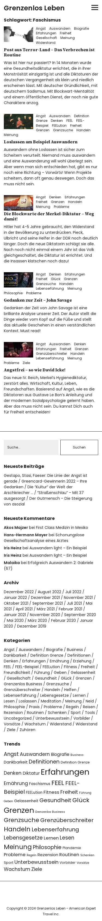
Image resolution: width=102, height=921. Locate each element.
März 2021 (46, 609)
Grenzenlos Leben (34, 8)
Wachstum (35, 724)
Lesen (9, 701)
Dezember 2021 (45, 597)
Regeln (72, 707)
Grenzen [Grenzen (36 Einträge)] (19, 810)
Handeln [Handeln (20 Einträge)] (17, 829)
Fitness (70, 666)
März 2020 (37, 620)
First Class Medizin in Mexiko (62, 527)
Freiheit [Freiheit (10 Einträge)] (69, 792)
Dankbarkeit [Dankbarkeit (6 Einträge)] (16, 762)
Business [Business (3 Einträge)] (77, 755)
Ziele (26, 362)
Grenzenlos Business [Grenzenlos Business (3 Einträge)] (50, 812)
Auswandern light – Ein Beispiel (58, 548)
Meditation (51, 701)
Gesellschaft (46, 37)
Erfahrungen (46, 33)
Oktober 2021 (16, 603)
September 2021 (47, 603)
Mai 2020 (15, 620)
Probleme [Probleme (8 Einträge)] (15, 855)
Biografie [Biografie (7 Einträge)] (60, 754)
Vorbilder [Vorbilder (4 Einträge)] (68, 862)
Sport (76, 712)
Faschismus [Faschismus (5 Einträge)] (39, 783)
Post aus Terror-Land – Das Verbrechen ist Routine (49, 52)
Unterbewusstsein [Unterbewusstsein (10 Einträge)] (36, 862)
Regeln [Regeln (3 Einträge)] (31, 855)
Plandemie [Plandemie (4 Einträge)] (72, 848)
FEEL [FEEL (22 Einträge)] (57, 782)
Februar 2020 (63, 620)
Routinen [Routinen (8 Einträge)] (69, 855)
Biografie (81, 28)
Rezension (13, 712)
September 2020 (80, 614)
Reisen (89, 707)
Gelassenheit (83, 672)
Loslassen (28, 701)
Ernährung (59, 661)
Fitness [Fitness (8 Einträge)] (51, 792)
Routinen (35, 712)
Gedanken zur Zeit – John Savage (38, 300)
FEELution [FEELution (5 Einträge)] (34, 792)
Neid (90, 701)
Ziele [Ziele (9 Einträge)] (36, 869)
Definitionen (79, 655)
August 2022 (49, 592)
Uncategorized (18, 718)
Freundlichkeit (17, 672)
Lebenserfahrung (50, 288)
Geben (60, 672)
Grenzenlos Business (23, 684)
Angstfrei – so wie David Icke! (35, 370)
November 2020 (45, 614)
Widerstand (45, 42)
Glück (55, 279)
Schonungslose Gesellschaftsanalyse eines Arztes (44, 537)
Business (75, 649)
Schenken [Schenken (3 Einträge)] (87, 855)
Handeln (83, 130)
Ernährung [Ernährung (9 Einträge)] (16, 783)
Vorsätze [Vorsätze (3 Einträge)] (83, 863)
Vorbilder (81, 718)
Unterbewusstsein (52, 718)
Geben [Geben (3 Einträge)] (8, 801)
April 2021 (24, 609)
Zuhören (27, 729)
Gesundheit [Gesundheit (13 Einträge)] (55, 800)
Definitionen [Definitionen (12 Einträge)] (44, 761)
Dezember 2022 (19, 592)
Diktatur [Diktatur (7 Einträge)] (31, 773)
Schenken (57, 712)
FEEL (69, 120)
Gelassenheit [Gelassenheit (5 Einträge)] (26, 801)
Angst (41, 28)
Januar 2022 (15, 597)
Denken (57, 120)
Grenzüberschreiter (51, 353)
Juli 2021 (74, 603)
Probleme (61, 206)
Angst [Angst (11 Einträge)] (11, 754)
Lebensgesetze (54, 695)
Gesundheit (46, 678)
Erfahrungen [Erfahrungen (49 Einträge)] (65, 771)
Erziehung (82, 661)
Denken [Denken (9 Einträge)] (12, 773)
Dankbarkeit (15, 655)
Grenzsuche (63, 130)
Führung (42, 672)
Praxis (34, 707)
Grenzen (43, 130)
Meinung (67, 37)
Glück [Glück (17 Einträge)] (80, 800)
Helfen (70, 689)
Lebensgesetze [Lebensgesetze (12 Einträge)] (23, 837)
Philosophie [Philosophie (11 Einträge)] (47, 847)
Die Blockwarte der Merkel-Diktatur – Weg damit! (49, 216)
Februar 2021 (70, 609)
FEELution (59, 125)
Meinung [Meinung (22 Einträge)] (18, 846)
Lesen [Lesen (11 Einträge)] (67, 837)
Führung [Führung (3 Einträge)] (85, 793)
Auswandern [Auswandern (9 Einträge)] (35, 754)
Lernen (79, 695)
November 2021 (78, 597)
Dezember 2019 (31, 626)
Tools (90, 712)
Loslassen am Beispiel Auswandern (41, 142)
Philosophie (13, 293)
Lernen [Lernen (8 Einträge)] (51, 838)
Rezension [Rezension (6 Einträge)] (48, 855)
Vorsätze (12, 724)
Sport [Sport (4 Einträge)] (8, 862)
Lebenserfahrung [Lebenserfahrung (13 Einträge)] (55, 829)
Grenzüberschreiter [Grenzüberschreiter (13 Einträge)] (67, 820)
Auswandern (59, 28)
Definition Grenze (46, 655)
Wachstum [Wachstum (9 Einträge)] (17, 869)
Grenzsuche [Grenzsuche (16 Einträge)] (21, 820)
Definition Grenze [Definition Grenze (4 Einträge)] (75, 762)
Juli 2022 (73, 592)
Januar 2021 (15, 614)
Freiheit (65, 33)
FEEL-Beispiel (27, 666)
